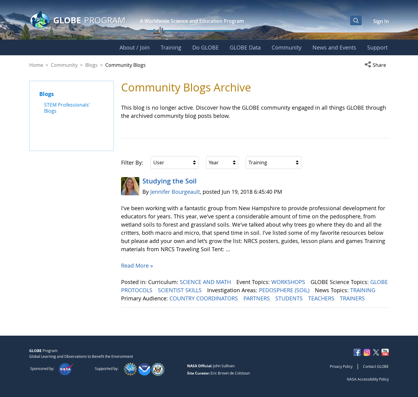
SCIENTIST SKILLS (180, 290)
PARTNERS (257, 298)
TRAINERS (353, 298)
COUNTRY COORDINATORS (204, 298)
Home (36, 65)
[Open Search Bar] (356, 20)
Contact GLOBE (376, 366)
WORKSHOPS (289, 282)
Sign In (381, 21)
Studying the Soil (169, 181)
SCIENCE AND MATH (206, 282)
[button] (376, 65)
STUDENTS (289, 298)
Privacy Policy (341, 366)
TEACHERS (322, 298)
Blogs (91, 65)
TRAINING (363, 290)
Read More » (137, 265)
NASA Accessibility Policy (368, 379)
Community (64, 65)
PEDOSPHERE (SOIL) (285, 290)
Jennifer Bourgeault (175, 191)
